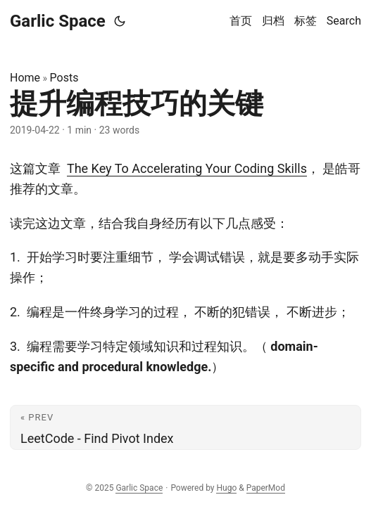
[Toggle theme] (119, 21)
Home (25, 77)
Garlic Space (58, 21)
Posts (64, 77)
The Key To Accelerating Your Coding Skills (187, 168)
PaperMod (265, 488)
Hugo (226, 488)
